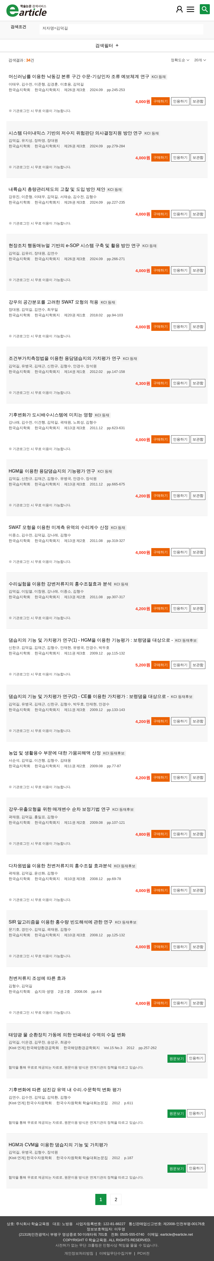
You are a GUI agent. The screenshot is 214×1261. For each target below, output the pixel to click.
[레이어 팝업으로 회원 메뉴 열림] (179, 9)
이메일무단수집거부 (115, 1253)
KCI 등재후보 (186, 640)
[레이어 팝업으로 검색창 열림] (205, 9)
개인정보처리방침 (78, 1253)
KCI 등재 (159, 77)
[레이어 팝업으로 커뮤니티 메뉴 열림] (190, 9)
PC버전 (143, 1253)
